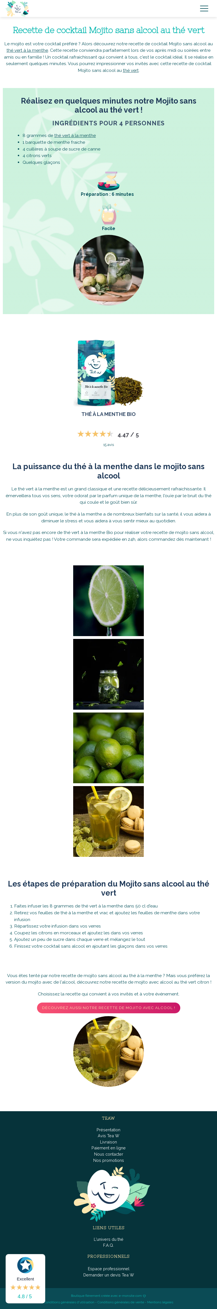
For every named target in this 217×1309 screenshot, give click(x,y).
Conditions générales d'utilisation (69, 1302)
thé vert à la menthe (27, 50)
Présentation (108, 1129)
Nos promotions (108, 1160)
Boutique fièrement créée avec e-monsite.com (106, 1296)
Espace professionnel (108, 1268)
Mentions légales (160, 1302)
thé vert (131, 70)
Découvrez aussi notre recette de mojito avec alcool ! (108, 1007)
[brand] (18, 8)
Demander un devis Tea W (108, 1274)
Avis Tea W (108, 1135)
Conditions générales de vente (120, 1302)
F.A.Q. (108, 1245)
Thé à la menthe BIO (108, 414)
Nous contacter (108, 1154)
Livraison (108, 1142)
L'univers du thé (108, 1239)
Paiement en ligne (109, 1147)
